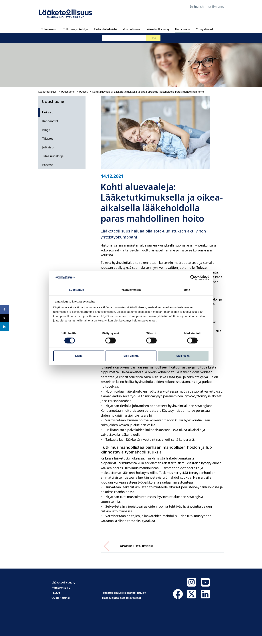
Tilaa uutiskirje (52, 156)
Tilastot (47, 139)
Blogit (46, 130)
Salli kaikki (183, 355)
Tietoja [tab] (185, 289)
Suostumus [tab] (76, 289)
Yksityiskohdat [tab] (131, 289)
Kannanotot (50, 121)
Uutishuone (68, 91)
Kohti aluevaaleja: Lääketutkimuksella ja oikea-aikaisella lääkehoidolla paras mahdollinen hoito (148, 91)
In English (197, 7)
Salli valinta (131, 355)
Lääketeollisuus (47, 91)
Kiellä (78, 355)
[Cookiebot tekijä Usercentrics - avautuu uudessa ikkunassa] (193, 277)
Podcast (47, 165)
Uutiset (83, 91)
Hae (153, 38)
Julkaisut (48, 147)
